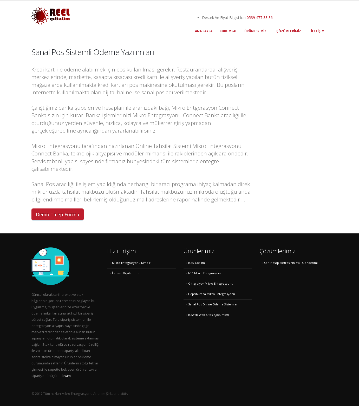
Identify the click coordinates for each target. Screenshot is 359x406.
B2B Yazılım (196, 263)
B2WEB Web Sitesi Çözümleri (208, 315)
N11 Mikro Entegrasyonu (205, 273)
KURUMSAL (228, 31)
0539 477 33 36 (260, 17)
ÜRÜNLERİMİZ (255, 31)
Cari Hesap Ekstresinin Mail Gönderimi (291, 263)
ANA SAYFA (203, 31)
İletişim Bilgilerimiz (125, 273)
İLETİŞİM (317, 31)
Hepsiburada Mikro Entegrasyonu (211, 294)
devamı (66, 376)
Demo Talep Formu (57, 214)
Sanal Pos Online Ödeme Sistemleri (213, 304)
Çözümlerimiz (288, 31)
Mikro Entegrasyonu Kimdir (131, 263)
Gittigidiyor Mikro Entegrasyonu (210, 283)
